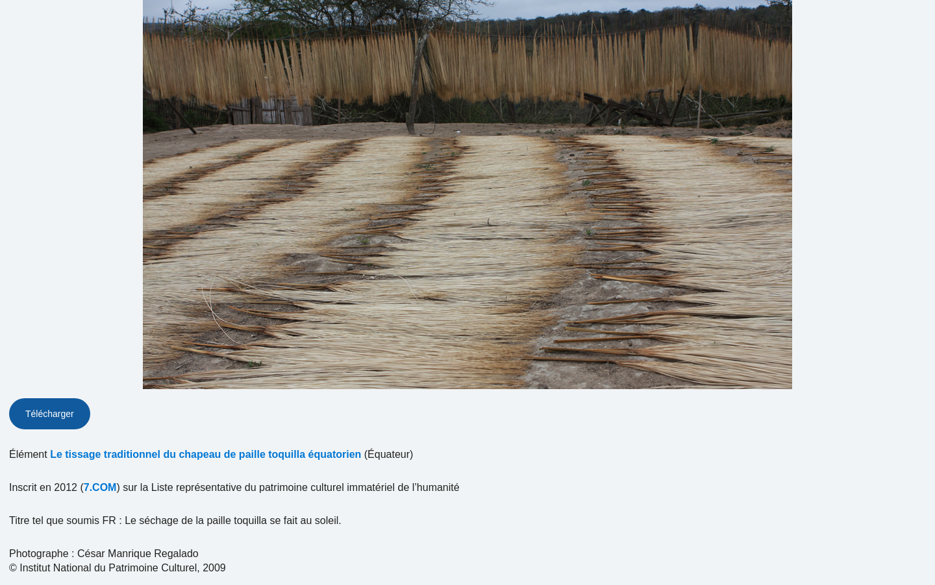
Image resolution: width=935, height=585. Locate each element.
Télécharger (49, 414)
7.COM (100, 487)
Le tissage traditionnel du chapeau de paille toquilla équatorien (205, 454)
